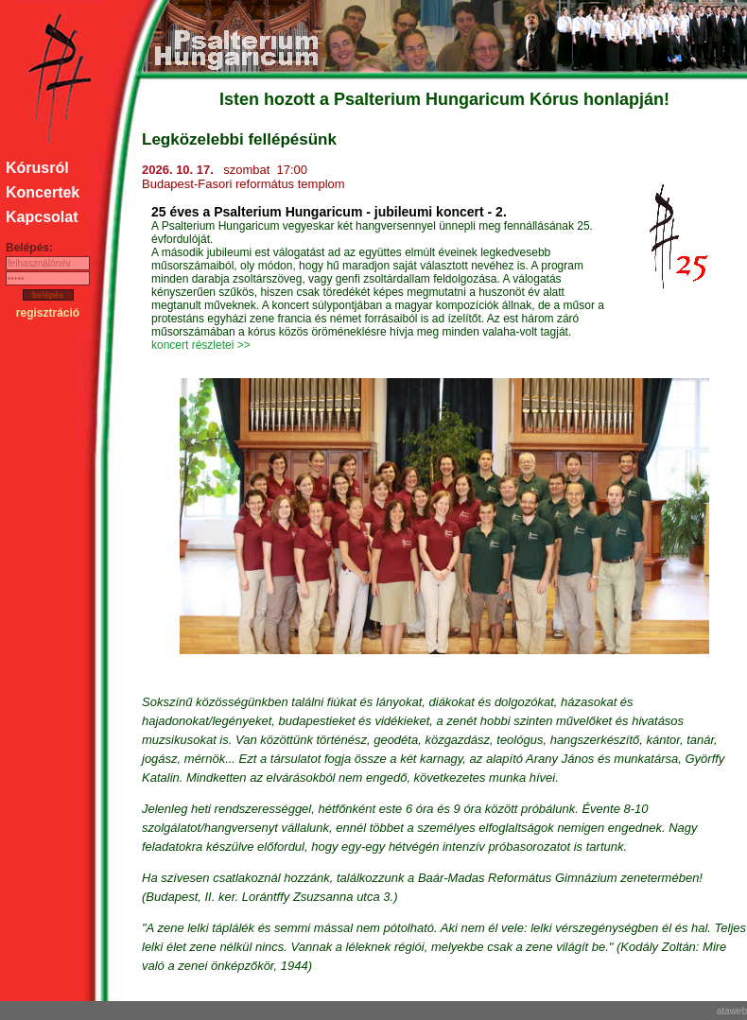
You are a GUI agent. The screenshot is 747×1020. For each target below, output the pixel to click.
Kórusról (37, 168)
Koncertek (42, 192)
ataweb (732, 1011)
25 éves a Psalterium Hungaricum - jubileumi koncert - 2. (329, 211)
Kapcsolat (42, 217)
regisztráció (47, 313)
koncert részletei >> (201, 345)
